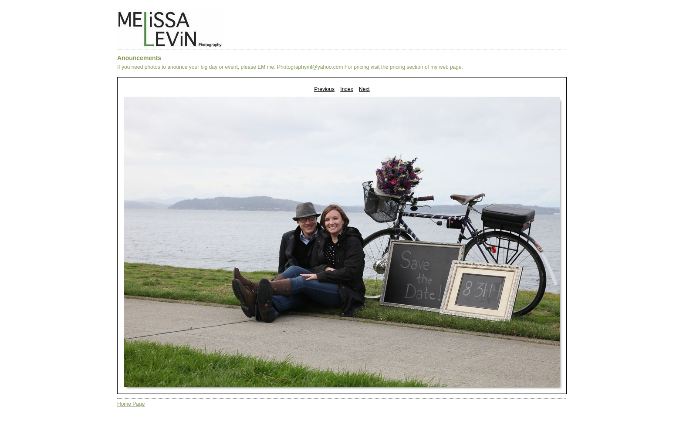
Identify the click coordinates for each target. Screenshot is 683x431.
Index (346, 89)
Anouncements (139, 57)
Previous (324, 89)
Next (364, 89)
